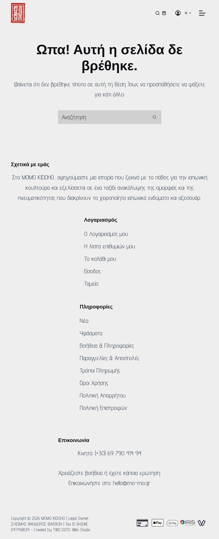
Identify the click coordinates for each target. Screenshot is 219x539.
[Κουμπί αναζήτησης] (154, 117)
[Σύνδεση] (178, 13)
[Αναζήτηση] (158, 13)
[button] (188, 13)
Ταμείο (91, 283)
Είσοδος (92, 271)
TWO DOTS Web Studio (71, 529)
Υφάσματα (91, 333)
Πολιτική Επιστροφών (103, 407)
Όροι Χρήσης (94, 383)
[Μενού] (202, 13)
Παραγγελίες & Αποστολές (109, 358)
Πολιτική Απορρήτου (103, 395)
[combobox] (103, 117)
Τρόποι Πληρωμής (100, 370)
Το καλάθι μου (100, 258)
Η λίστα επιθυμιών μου (109, 246)
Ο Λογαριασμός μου (106, 233)
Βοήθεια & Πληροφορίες (107, 345)
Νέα (84, 320)
